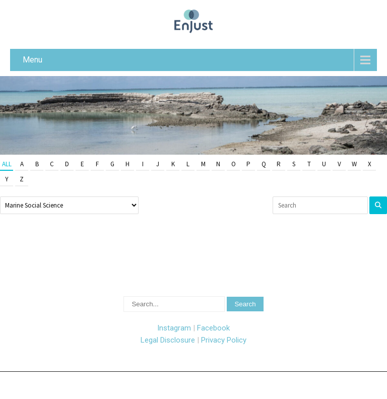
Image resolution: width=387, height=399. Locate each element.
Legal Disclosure (168, 340)
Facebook (213, 327)
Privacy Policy (223, 340)
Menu (32, 59)
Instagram (174, 327)
